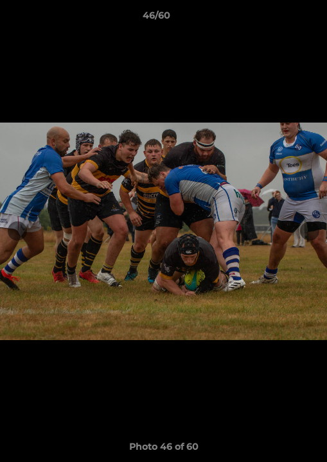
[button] (280, 18)
